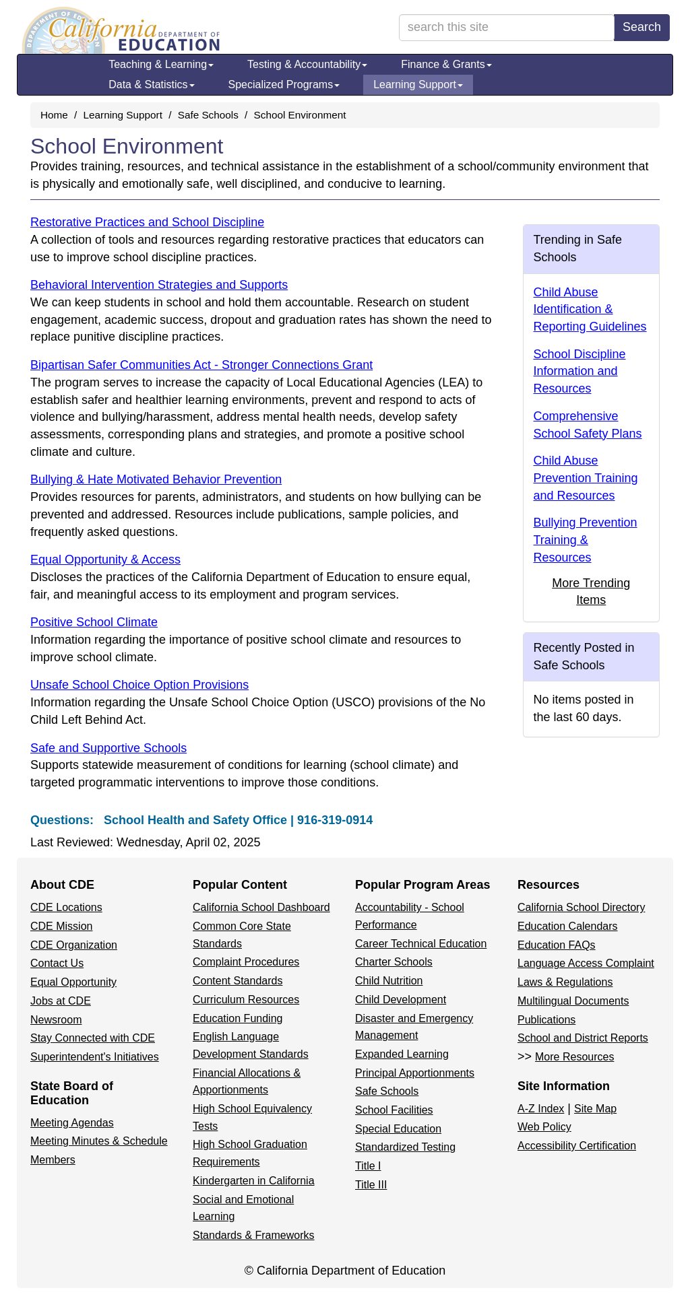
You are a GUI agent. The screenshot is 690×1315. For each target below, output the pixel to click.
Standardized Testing (405, 1147)
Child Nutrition (388, 980)
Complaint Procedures (246, 962)
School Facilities (394, 1110)
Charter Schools (394, 962)
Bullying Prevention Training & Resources (585, 540)
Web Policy (544, 1127)
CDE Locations (66, 907)
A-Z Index (541, 1108)
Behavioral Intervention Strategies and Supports (159, 285)
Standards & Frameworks (254, 1235)
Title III (371, 1184)
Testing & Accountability (307, 64)
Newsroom (56, 1019)
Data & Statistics (151, 84)
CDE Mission (61, 926)
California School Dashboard (261, 907)
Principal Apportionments (414, 1073)
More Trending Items (591, 591)
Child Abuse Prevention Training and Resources (586, 478)
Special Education (398, 1129)
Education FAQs (557, 945)
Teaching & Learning (161, 64)
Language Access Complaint (586, 963)
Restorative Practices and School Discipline (147, 222)
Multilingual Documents (573, 1001)
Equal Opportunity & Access (105, 559)
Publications (546, 1019)
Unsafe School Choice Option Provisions (139, 685)
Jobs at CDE (60, 1001)
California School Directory (581, 907)
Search (642, 27)
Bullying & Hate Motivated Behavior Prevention (156, 479)
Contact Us (57, 963)
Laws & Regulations (565, 982)
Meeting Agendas (72, 1122)
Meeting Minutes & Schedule (99, 1141)
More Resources (574, 1057)
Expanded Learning (402, 1054)
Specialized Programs (284, 84)
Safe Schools (208, 115)
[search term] (507, 27)
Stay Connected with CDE (92, 1038)
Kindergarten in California (254, 1180)
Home (54, 115)
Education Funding (237, 1018)
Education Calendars (568, 926)
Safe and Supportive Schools (108, 748)
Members (52, 1160)
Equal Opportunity (73, 982)
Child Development (400, 999)
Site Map (595, 1108)
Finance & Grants (446, 64)
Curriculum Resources (246, 999)
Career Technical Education (421, 943)
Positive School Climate (94, 622)
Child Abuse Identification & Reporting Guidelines (590, 309)
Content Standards (237, 980)
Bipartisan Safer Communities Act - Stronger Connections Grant (201, 365)
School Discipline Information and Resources (580, 371)
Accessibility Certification (577, 1145)
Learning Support (418, 84)
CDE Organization (73, 945)
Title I (368, 1166)
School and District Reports (583, 1038)
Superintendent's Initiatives (94, 1057)
